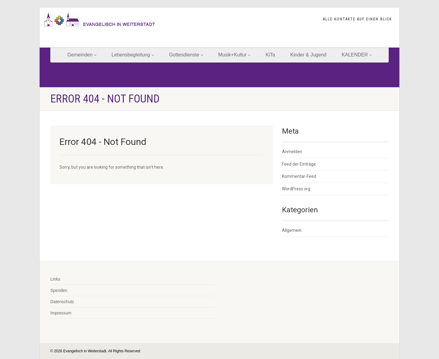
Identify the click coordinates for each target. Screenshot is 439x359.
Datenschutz (62, 301)
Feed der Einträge (299, 164)
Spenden (58, 290)
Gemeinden (81, 54)
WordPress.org (296, 188)
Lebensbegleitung (133, 54)
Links (55, 279)
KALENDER (357, 54)
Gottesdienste (186, 54)
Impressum (60, 313)
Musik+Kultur (234, 54)
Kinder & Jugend (308, 54)
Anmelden (292, 151)
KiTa (270, 54)
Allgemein (292, 230)
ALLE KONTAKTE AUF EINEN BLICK (357, 19)
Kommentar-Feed (299, 176)
